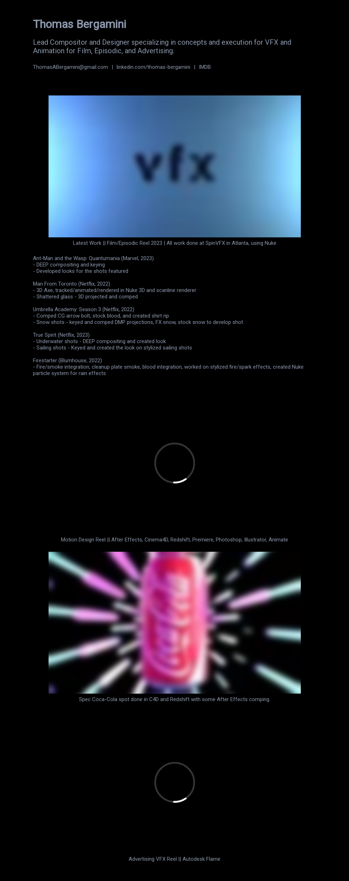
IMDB (205, 67)
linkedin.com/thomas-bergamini (153, 67)
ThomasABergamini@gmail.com (70, 67)
